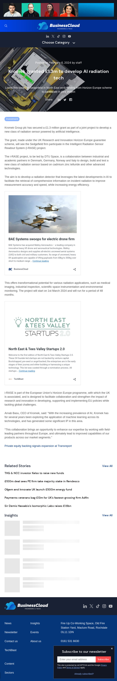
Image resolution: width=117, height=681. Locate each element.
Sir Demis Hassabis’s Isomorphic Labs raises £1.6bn (38, 506)
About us (35, 641)
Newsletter (11, 632)
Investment (12, 119)
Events (34, 632)
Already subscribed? (84, 674)
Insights (35, 623)
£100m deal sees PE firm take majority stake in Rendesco (42, 481)
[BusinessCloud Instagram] (64, 36)
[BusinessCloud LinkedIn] (47, 36)
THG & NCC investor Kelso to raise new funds (34, 473)
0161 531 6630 (70, 641)
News (8, 623)
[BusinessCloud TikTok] (58, 36)
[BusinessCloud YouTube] (69, 36)
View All (107, 466)
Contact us (11, 641)
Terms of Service (73, 668)
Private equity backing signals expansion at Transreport (38, 445)
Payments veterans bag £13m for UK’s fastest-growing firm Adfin (47, 497)
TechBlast (10, 650)
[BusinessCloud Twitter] (53, 36)
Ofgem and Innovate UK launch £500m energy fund (38, 489)
